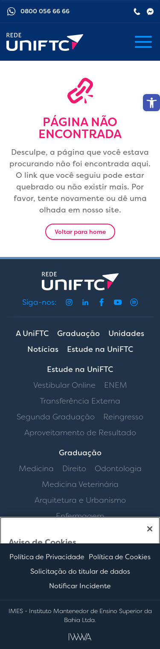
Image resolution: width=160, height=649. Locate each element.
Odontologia (118, 468)
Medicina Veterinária (80, 484)
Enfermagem (80, 516)
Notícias (42, 349)
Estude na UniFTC (100, 349)
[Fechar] (149, 528)
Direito (74, 468)
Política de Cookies (120, 556)
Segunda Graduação (56, 417)
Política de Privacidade (46, 556)
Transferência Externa (80, 401)
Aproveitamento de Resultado (80, 433)
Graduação (78, 333)
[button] (151, 102)
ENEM (115, 385)
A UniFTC (32, 333)
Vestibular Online (64, 385)
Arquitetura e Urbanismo (80, 500)
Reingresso (123, 417)
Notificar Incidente (80, 585)
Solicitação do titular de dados (80, 571)
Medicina (36, 468)
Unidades (126, 333)
